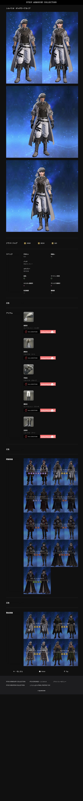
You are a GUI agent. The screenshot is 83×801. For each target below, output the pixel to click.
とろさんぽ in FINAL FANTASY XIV (40, 792)
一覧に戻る (18, 755)
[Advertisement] (42, 245)
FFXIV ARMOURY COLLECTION (41, 2)
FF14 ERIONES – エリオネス (38, 788)
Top (66, 755)
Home (42, 755)
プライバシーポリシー (59, 788)
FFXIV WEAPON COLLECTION (15, 792)
